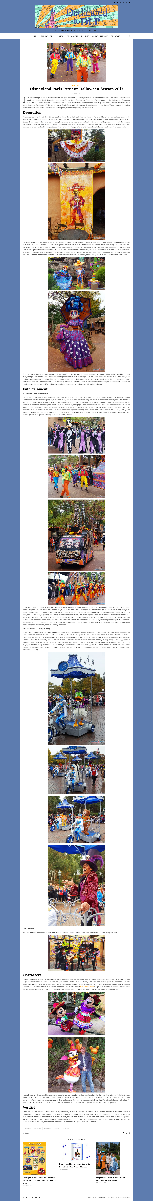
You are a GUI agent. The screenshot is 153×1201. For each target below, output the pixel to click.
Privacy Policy (110, 1197)
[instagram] (120, 2)
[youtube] (123, 2)
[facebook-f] (114, 2)
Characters (27, 1128)
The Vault (115, 36)
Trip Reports (65, 1128)
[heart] (129, 2)
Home (35, 36)
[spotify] (127, 2)
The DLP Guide (47, 36)
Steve (27, 1133)
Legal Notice (101, 1197)
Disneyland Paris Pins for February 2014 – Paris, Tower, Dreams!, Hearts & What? (39, 1180)
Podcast (85, 36)
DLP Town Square (87, 987)
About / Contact (100, 36)
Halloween (47, 1128)
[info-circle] (117, 2)
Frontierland (37, 1128)
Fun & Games (72, 36)
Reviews (56, 1128)
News (61, 36)
